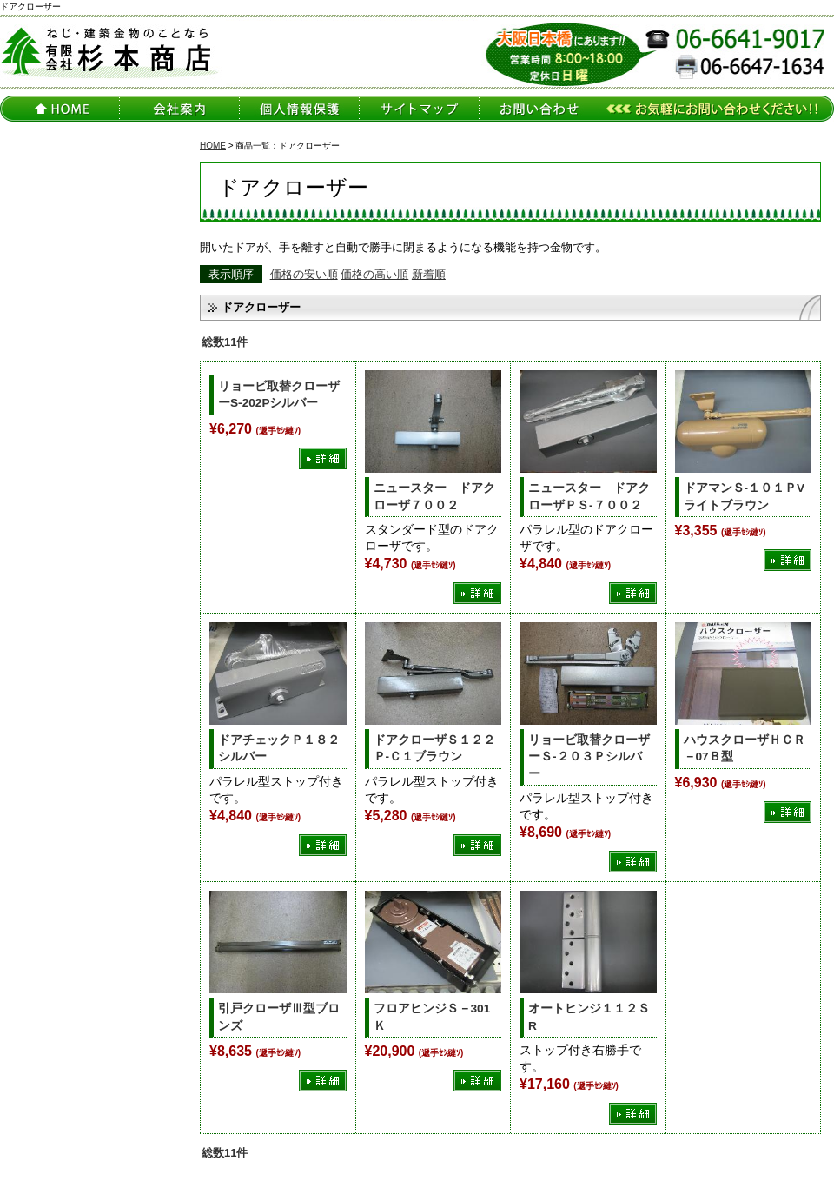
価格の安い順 (304, 274)
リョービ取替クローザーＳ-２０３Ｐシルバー (589, 756)
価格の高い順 (374, 274)
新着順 (429, 274)
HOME (213, 145)
